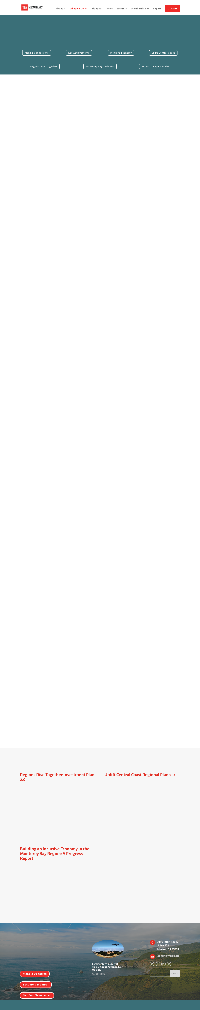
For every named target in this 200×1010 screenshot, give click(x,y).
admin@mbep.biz (168, 956)
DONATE (173, 8)
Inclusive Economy (121, 52)
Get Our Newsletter (37, 995)
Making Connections (37, 52)
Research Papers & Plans (156, 66)
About (59, 9)
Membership (138, 9)
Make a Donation (35, 973)
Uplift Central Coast (163, 52)
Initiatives (97, 9)
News (109, 9)
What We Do (77, 9)
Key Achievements (79, 52)
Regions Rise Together (43, 66)
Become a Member (36, 984)
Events (120, 9)
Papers (157, 9)
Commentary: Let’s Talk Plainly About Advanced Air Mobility (107, 966)
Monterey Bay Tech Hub (100, 66)
